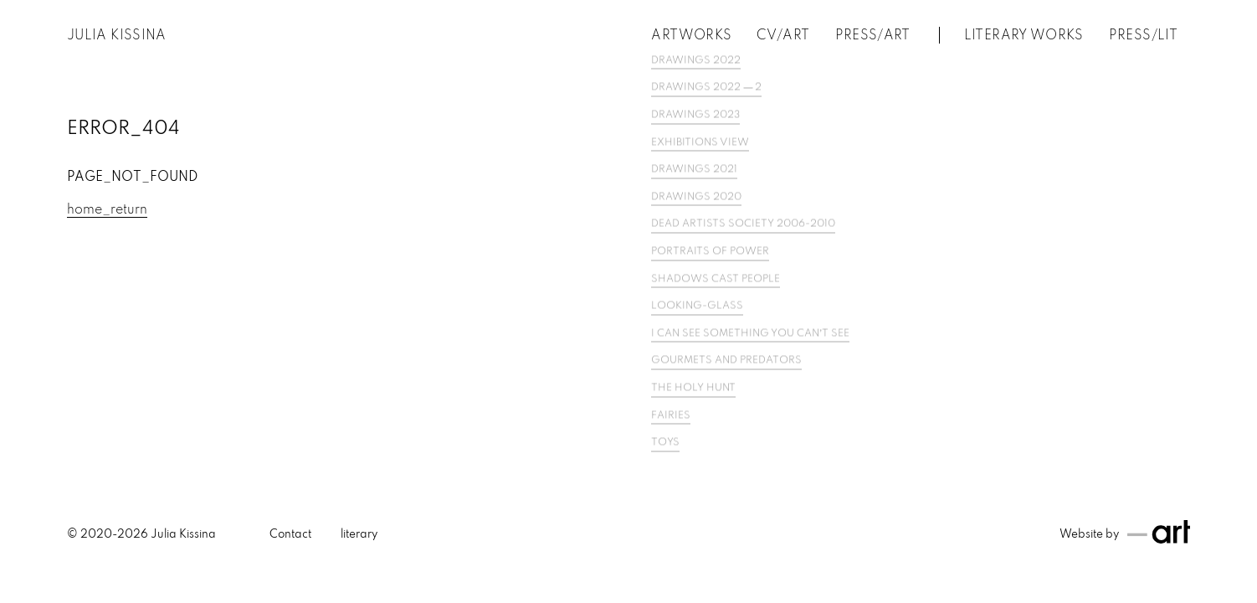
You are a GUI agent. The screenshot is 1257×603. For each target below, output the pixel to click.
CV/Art (783, 36)
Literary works (1024, 36)
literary (359, 534)
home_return (107, 210)
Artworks (691, 36)
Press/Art (873, 36)
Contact (290, 534)
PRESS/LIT (1143, 36)
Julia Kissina (117, 36)
